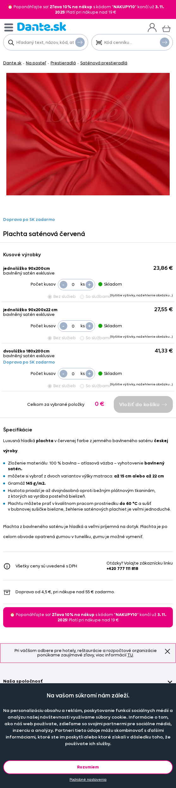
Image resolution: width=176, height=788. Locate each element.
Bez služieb (62, 296)
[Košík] (166, 28)
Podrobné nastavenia (88, 779)
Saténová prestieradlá (103, 63)
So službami (95, 296)
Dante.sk (12, 63)
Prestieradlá (63, 63)
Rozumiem (88, 767)
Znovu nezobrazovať (167, 651)
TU (130, 655)
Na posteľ (36, 63)
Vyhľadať (80, 42)
